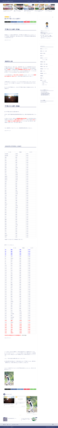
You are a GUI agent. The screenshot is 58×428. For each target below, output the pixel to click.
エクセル (46, 1)
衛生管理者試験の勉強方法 (45, 94)
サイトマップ (34, 1)
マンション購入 (45, 59)
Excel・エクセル (45, 82)
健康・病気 (43, 61)
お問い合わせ (41, 1)
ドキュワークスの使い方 (44, 92)
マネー (43, 55)
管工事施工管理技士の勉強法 (45, 93)
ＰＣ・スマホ (44, 80)
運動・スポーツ (44, 73)
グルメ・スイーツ (44, 48)
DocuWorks (44, 81)
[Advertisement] (20, 47)
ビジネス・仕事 (44, 51)
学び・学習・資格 (44, 64)
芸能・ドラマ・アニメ (45, 68)
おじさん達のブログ (8, 1)
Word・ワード (45, 84)
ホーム (29, 1)
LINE (43, 83)
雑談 (42, 75)
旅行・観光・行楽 (44, 66)
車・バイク (52, 1)
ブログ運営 (43, 53)
